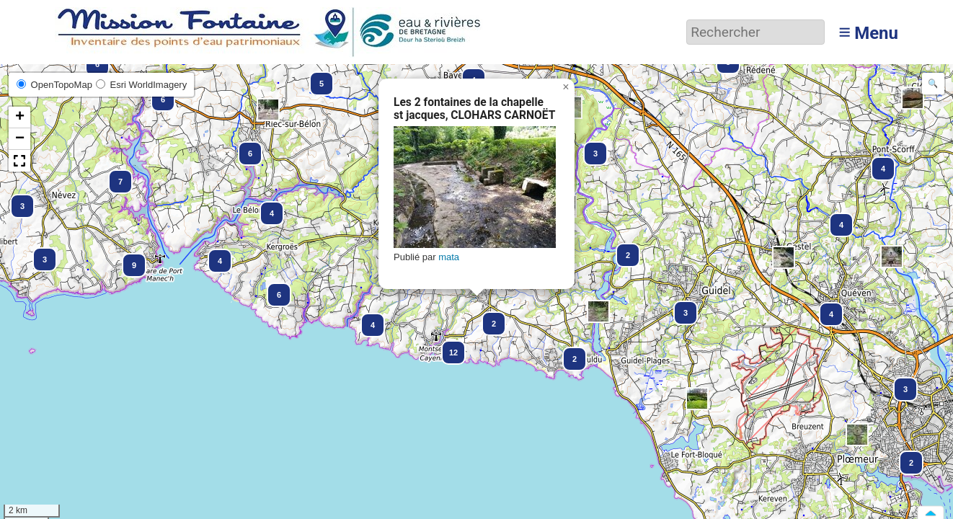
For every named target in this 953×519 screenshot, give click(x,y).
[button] (783, 257)
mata (448, 257)
